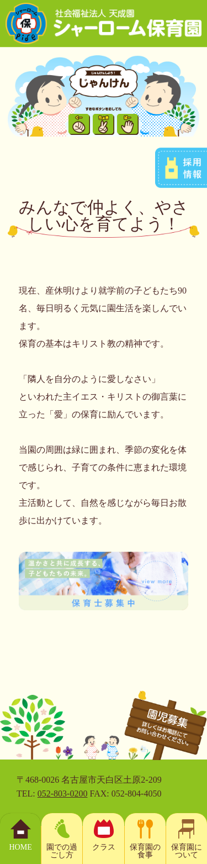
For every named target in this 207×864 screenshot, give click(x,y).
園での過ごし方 (61, 851)
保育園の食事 (145, 851)
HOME (20, 847)
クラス (103, 847)
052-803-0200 (63, 793)
